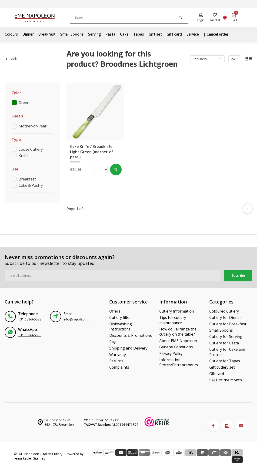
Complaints (119, 367)
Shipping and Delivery (128, 348)
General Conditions (176, 347)
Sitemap (39, 458)
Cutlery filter (120, 317)
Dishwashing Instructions (120, 326)
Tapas (142, 34)
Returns (116, 360)
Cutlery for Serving (225, 336)
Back (11, 59)
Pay (112, 341)
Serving (97, 34)
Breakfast (49, 34)
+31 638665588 (29, 319)
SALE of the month (225, 380)
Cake (128, 34)
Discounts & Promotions (130, 335)
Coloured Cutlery (224, 311)
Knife (23, 155)
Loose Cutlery (31, 149)
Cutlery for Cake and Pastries (227, 352)
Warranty (117, 354)
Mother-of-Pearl (33, 126)
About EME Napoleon (178, 340)
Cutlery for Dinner (225, 317)
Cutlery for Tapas (224, 360)
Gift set (160, 34)
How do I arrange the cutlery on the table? (178, 332)
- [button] (96, 169)
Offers (114, 311)
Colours (11, 34)
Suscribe (238, 275)
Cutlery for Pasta (224, 343)
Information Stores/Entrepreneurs (178, 362)
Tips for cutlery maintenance (172, 320)
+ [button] (106, 169)
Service (199, 34)
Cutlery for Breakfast (227, 324)
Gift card (180, 34)
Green (24, 102)
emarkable (23, 458)
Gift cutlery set (222, 367)
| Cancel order (223, 34)
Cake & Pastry (31, 185)
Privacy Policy (171, 353)
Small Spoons (74, 34)
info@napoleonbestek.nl (81, 319)
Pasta (114, 34)
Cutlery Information (176, 311)
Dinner (29, 34)
